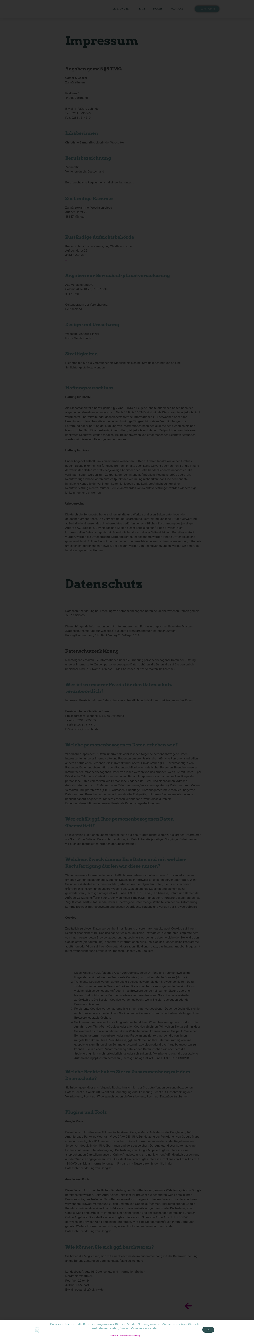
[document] (127, 669)
